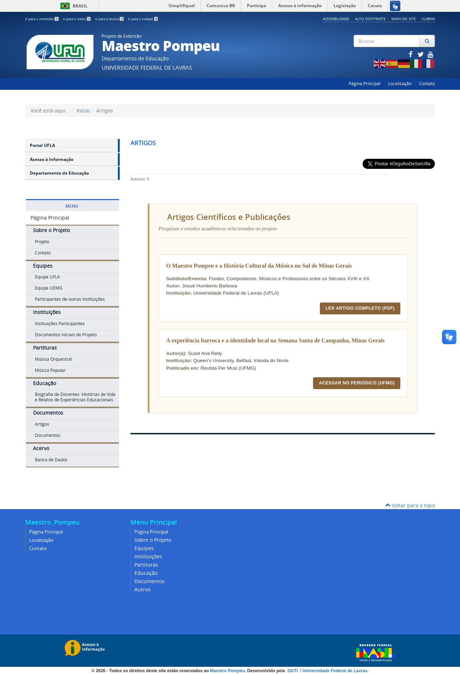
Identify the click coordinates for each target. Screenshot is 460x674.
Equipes (42, 265)
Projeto (42, 242)
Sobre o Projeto (51, 230)
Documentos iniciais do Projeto (66, 335)
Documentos (48, 412)
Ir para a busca (109, 19)
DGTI (293, 670)
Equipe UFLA (47, 277)
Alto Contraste (370, 18)
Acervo (41, 448)
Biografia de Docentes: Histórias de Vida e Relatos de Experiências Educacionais (75, 397)
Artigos (42, 424)
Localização (399, 83)
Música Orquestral (53, 359)
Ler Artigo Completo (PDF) (360, 308)
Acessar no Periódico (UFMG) (357, 383)
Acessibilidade (336, 18)
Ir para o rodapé (143, 19)
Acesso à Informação (51, 159)
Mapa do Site (403, 18)
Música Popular (50, 370)
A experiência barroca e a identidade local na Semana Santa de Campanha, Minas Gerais (275, 340)
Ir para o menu (77, 19)
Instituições (47, 312)
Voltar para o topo (410, 505)
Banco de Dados (51, 460)
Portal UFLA (42, 145)
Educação (44, 383)
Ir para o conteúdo (42, 19)
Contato (427, 83)
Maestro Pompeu (227, 670)
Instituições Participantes (60, 323)
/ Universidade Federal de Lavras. (334, 670)
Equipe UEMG (49, 288)
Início (83, 110)
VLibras (428, 18)
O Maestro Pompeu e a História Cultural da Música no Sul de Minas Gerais (259, 266)
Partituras (45, 347)
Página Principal (365, 83)
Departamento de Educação (59, 173)
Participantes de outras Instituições (70, 299)
